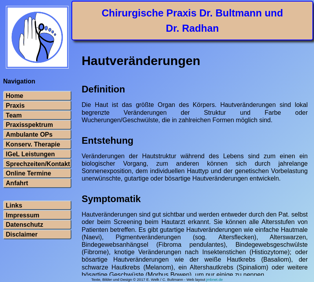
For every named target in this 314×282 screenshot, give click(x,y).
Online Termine (28, 173)
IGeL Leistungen (30, 154)
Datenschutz (24, 225)
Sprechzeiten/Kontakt (37, 164)
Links (14, 205)
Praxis (15, 106)
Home (14, 96)
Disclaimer (22, 234)
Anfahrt (17, 183)
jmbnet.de (214, 279)
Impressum (22, 215)
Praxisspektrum (29, 125)
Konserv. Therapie (33, 144)
